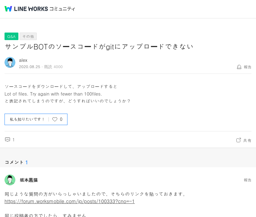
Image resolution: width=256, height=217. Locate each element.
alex (23, 60)
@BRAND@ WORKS (26, 8)
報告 (247, 67)
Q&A (11, 36)
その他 (28, 36)
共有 (247, 140)
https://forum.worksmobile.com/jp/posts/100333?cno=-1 (70, 201)
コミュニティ (62, 9)
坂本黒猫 (29, 180)
